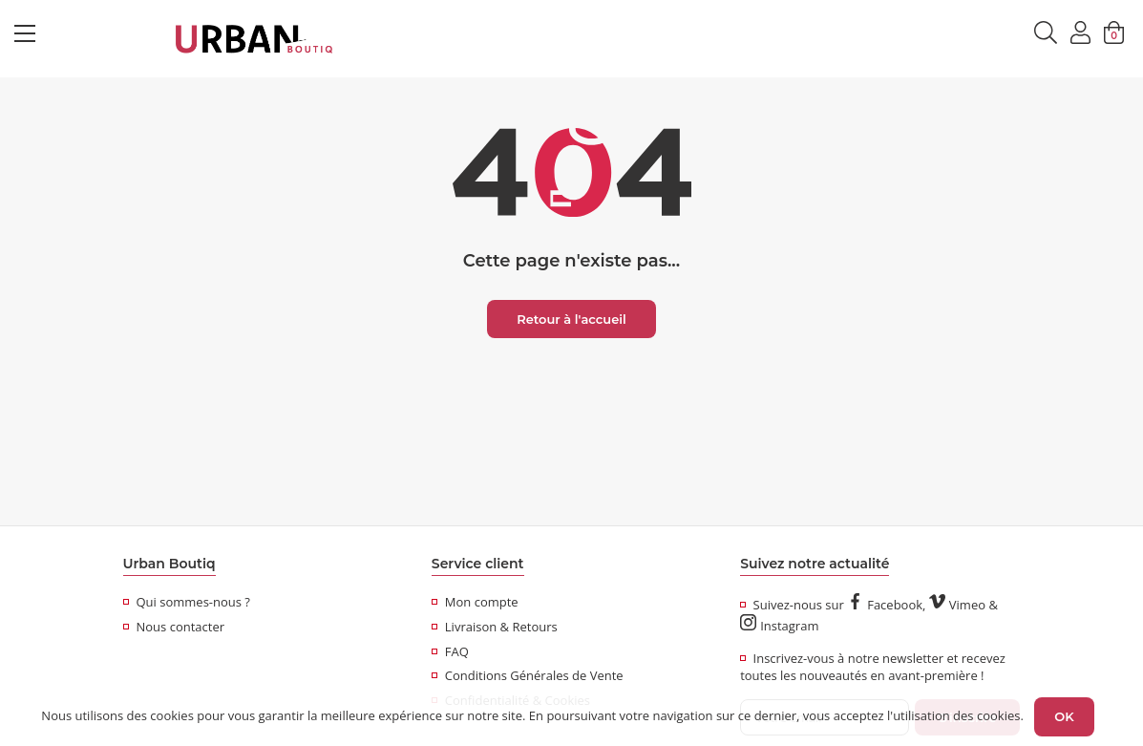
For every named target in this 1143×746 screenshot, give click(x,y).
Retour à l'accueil (571, 319)
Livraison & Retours (495, 626)
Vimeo (957, 604)
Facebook (884, 604)
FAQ (450, 651)
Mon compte (475, 601)
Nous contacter (174, 626)
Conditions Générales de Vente (528, 675)
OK (1063, 716)
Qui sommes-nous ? (186, 601)
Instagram (779, 625)
